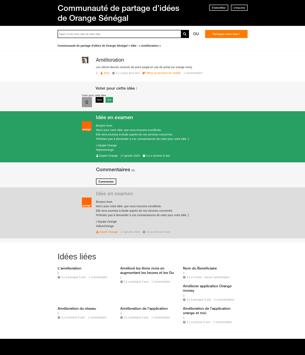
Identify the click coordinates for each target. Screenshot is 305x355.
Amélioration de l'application (144, 308)
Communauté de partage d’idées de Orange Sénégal (118, 13)
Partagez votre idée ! (226, 34)
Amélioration (110, 60)
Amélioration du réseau (77, 308)
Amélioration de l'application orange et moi (206, 310)
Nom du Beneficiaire (200, 268)
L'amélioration (69, 268)
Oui (109, 99)
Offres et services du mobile (163, 73)
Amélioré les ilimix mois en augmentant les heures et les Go (147, 270)
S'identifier (219, 8)
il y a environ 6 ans (158, 155)
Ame (107, 73)
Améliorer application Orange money (207, 288)
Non (99, 99)
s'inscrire (239, 8)
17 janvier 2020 (130, 155)
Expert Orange (108, 155)
